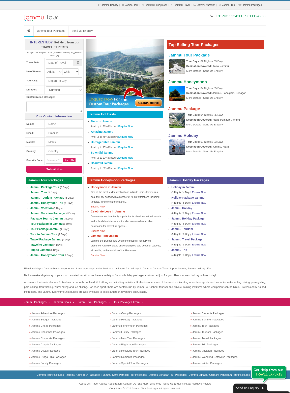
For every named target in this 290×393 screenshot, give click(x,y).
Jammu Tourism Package (47, 197)
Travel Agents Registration (106, 383)
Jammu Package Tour (44, 187)
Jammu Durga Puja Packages (48, 356)
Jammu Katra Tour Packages (83, 374)
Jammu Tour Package (189, 55)
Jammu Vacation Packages (208, 350)
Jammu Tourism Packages (208, 331)
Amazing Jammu (102, 131)
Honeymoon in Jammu (106, 187)
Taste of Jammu (101, 121)
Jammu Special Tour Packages (130, 363)
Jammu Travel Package (186, 239)
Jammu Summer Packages (208, 319)
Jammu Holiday (110, 5)
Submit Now (54, 169)
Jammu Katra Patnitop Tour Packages (125, 374)
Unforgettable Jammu (105, 142)
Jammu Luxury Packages (126, 331)
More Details (193, 70)
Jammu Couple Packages (46, 344)
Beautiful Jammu (102, 163)
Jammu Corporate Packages (48, 338)
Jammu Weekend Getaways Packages (215, 356)
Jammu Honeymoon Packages (130, 325)
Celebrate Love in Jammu (108, 211)
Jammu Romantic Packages (128, 356)
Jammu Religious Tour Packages (131, 350)
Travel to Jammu (41, 244)
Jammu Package (184, 109)
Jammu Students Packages (208, 313)
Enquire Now (125, 126)
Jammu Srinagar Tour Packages (168, 374)
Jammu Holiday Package (187, 218)
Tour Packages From (127, 302)
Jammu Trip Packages (206, 344)
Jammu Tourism (182, 229)
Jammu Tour (132, 5)
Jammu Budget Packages (46, 319)
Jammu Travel (182, 5)
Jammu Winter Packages (207, 363)
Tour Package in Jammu (46, 223)
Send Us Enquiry (82, 30)
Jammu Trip (228, 5)
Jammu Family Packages (46, 363)
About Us (84, 383)
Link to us (155, 383)
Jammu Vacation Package (47, 213)
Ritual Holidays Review (197, 383)
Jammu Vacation (206, 5)
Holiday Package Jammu (187, 197)
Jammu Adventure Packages (48, 313)
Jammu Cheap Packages (46, 325)
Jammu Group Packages (126, 313)
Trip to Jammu (40, 249)
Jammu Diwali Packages (45, 350)
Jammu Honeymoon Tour (47, 255)
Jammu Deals (62, 302)
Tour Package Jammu (44, 229)
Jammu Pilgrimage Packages (129, 344)
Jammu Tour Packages (51, 30)
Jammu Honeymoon (156, 5)
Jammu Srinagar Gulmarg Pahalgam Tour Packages (219, 374)
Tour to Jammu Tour (43, 234)
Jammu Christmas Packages (48, 331)
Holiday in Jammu (183, 187)
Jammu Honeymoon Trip (46, 202)
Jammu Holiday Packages (127, 319)
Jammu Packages (252, 5)
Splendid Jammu (102, 152)
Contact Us (129, 383)
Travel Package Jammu (45, 239)
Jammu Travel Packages (207, 338)
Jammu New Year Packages (128, 338)
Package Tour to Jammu (46, 218)
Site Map (143, 383)
